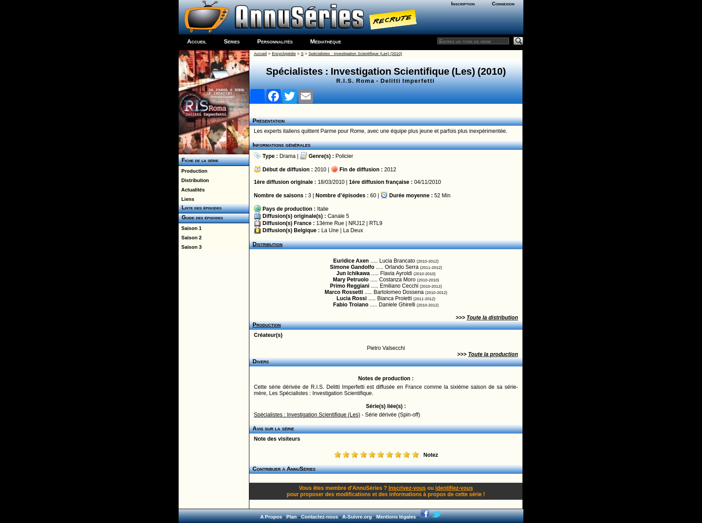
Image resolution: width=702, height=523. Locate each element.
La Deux (353, 230)
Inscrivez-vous (407, 488)
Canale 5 (338, 216)
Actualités (192, 189)
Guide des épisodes (201, 217)
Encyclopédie (284, 53)
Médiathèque (325, 41)
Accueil (196, 41)
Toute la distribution (492, 318)
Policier (344, 156)
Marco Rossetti (344, 292)
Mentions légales (396, 516)
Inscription (463, 3)
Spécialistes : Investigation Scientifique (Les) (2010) (355, 53)
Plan (292, 516)
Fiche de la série (198, 160)
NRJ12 (356, 223)
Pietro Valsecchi (386, 348)
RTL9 (375, 223)
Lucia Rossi (352, 298)
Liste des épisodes (200, 207)
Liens (186, 199)
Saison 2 (190, 237)
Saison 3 (190, 247)
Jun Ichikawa (353, 273)
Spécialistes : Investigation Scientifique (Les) (307, 415)
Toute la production (493, 354)
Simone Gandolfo (352, 267)
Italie (322, 209)
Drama (287, 156)
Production (193, 171)
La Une (330, 230)
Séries (232, 41)
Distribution (194, 180)
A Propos (271, 516)
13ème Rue (330, 223)
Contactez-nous (319, 516)
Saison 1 (190, 228)
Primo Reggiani (349, 286)
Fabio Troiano (350, 305)
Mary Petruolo (350, 279)
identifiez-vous (454, 488)
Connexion (503, 3)
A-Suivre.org (357, 516)
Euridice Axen (351, 261)
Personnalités (275, 41)
